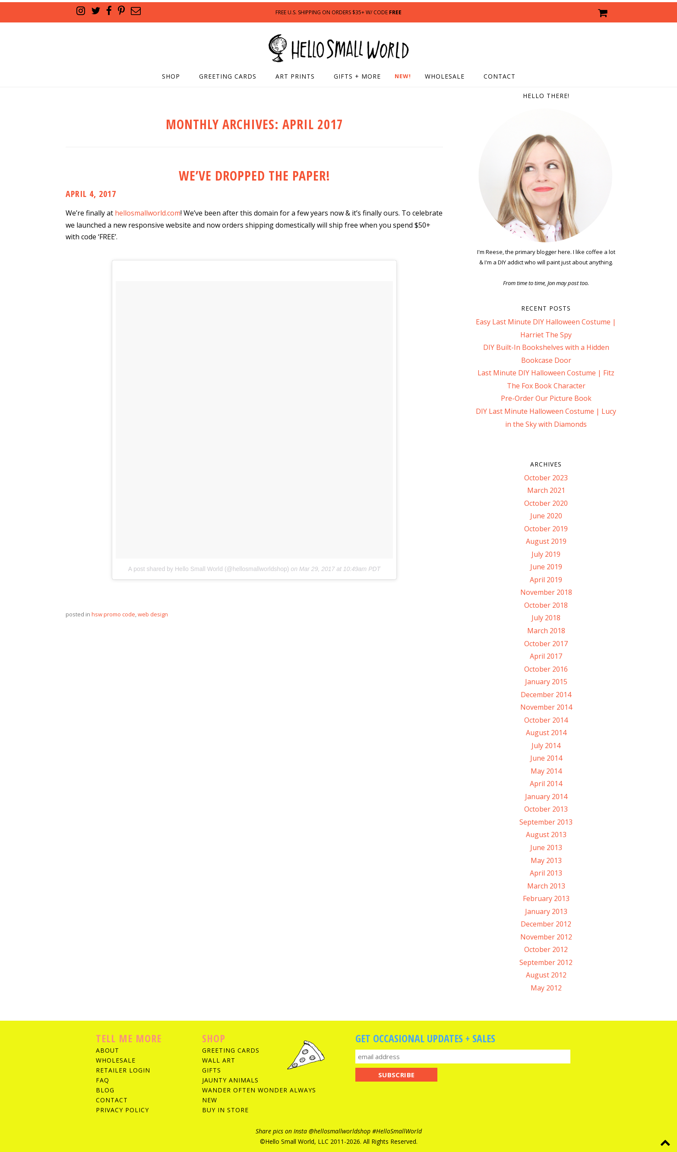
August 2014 (546, 732)
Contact (500, 76)
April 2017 (546, 656)
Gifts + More (357, 76)
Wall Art (218, 1060)
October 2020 (546, 503)
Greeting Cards (227, 76)
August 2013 (546, 834)
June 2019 (546, 566)
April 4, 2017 (91, 194)
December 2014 (546, 694)
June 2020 (546, 515)
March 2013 (546, 886)
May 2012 (546, 988)
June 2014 (546, 758)
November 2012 (546, 937)
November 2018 (546, 592)
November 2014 (546, 707)
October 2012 (546, 949)
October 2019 (546, 528)
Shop (171, 76)
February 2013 (546, 898)
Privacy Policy (122, 1110)
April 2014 (546, 783)
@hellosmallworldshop (339, 1131)
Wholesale (445, 76)
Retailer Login (123, 1070)
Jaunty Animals (230, 1080)
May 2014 (546, 771)
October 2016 (546, 669)
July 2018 (545, 617)
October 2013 (546, 809)
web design (153, 614)
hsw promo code (113, 614)
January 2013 (546, 911)
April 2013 (546, 873)
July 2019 (545, 554)
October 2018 (546, 605)
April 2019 (546, 579)
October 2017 (546, 643)
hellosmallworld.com (147, 213)
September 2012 (546, 962)
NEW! (403, 76)
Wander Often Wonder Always (259, 1090)
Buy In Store (225, 1110)
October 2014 (546, 720)
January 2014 (546, 796)
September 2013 (546, 822)
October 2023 (546, 477)
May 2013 (546, 860)
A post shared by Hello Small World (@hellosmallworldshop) (208, 568)
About (107, 1050)
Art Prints (295, 76)
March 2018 (546, 630)
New (209, 1100)
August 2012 (546, 975)
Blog (105, 1090)
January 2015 (546, 681)
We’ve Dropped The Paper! (254, 175)
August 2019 (546, 541)
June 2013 (546, 847)
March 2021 (546, 490)
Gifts (211, 1070)
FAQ (102, 1080)
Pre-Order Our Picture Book (546, 398)
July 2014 (545, 745)
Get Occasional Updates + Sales (425, 1038)
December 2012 (546, 924)
